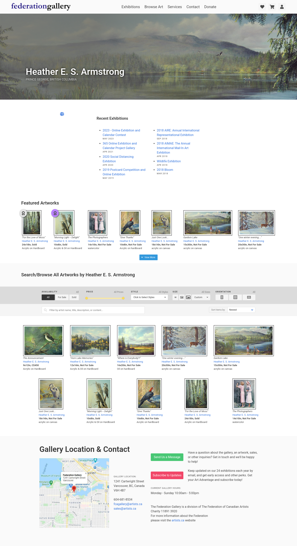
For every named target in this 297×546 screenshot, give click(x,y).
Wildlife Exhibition (169, 161)
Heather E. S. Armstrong (35, 241)
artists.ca (178, 520)
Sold (74, 297)
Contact (193, 7)
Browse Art (154, 7)
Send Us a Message (167, 457)
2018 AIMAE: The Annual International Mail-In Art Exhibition (173, 148)
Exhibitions (130, 7)
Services (175, 7)
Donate (210, 7)
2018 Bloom (165, 170)
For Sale (62, 297)
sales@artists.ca (125, 508)
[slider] (86, 298)
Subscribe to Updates (167, 475)
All (48, 297)
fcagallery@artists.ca (128, 504)
